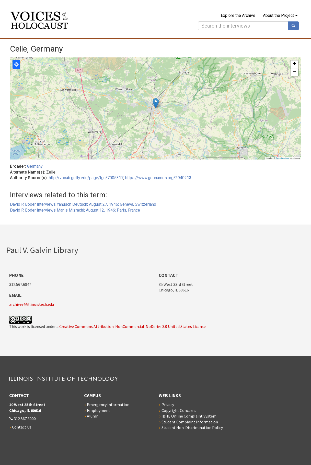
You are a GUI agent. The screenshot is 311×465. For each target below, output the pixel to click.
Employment (98, 410)
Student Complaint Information (190, 421)
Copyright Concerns (179, 410)
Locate (16, 64)
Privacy (168, 404)
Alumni (93, 416)
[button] (156, 103)
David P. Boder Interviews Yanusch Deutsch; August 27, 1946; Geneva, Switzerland (83, 204)
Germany (35, 166)
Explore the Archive (238, 15)
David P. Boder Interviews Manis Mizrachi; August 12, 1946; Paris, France (75, 210)
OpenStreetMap (282, 158)
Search (295, 26)
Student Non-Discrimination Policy (192, 427)
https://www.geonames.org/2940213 (158, 177)
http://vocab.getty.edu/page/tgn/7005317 (86, 177)
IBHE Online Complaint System (189, 416)
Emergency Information (108, 404)
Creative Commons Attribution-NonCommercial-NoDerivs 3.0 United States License (132, 326)
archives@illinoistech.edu (31, 304)
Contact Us (21, 427)
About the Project (280, 15)
